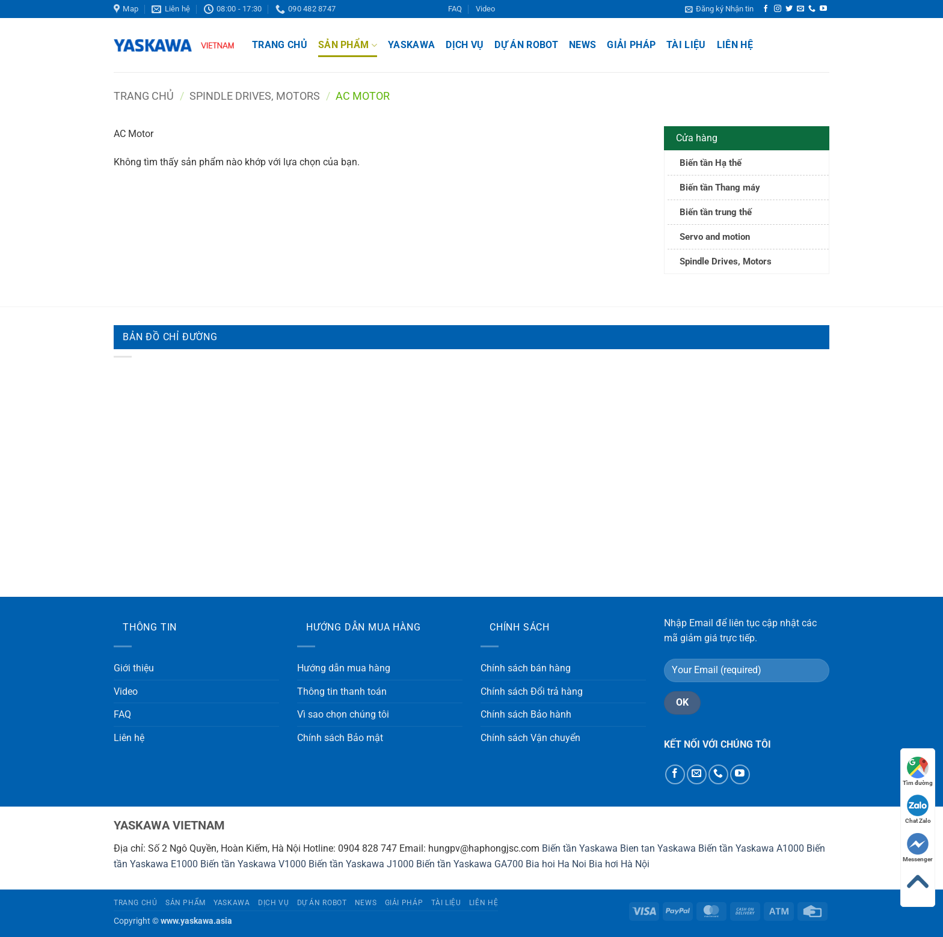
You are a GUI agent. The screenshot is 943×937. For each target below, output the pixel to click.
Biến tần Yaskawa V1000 (253, 864)
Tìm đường (918, 771)
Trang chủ (279, 44)
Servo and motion (715, 236)
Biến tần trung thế (716, 212)
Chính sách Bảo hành (526, 714)
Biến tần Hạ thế (711, 162)
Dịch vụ (465, 44)
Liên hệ (735, 44)
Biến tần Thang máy (720, 187)
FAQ (455, 8)
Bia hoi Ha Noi (556, 864)
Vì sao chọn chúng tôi (343, 714)
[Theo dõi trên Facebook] (765, 9)
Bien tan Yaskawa (658, 848)
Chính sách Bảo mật (340, 737)
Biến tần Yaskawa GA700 (469, 864)
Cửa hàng (696, 138)
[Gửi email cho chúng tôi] (800, 9)
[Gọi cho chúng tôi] (812, 9)
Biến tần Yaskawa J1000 (361, 864)
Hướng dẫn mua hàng (343, 668)
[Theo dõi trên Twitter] (789, 9)
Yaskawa (411, 44)
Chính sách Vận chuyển (530, 737)
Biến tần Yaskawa (580, 848)
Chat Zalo (918, 809)
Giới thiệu (134, 668)
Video (485, 8)
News (582, 44)
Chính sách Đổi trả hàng (532, 691)
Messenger (918, 847)
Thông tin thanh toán (342, 691)
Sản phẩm (347, 45)
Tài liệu (686, 44)
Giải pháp (631, 44)
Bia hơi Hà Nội (619, 864)
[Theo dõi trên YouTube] (823, 9)
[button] (719, 9)
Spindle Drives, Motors (254, 96)
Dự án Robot (526, 44)
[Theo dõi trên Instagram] (777, 9)
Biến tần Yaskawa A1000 (751, 848)
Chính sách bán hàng (526, 668)
